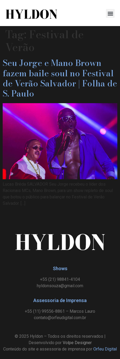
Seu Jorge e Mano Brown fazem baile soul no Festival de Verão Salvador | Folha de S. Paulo (60, 78)
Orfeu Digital (105, 349)
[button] (110, 13)
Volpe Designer (77, 342)
